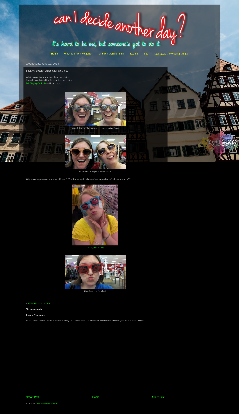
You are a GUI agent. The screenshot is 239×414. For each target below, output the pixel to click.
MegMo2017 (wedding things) (171, 53)
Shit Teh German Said (111, 53)
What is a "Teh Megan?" (78, 53)
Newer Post (32, 396)
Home (54, 53)
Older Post (158, 396)
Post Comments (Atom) (47, 403)
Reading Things (139, 53)
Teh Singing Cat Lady (36, 83)
